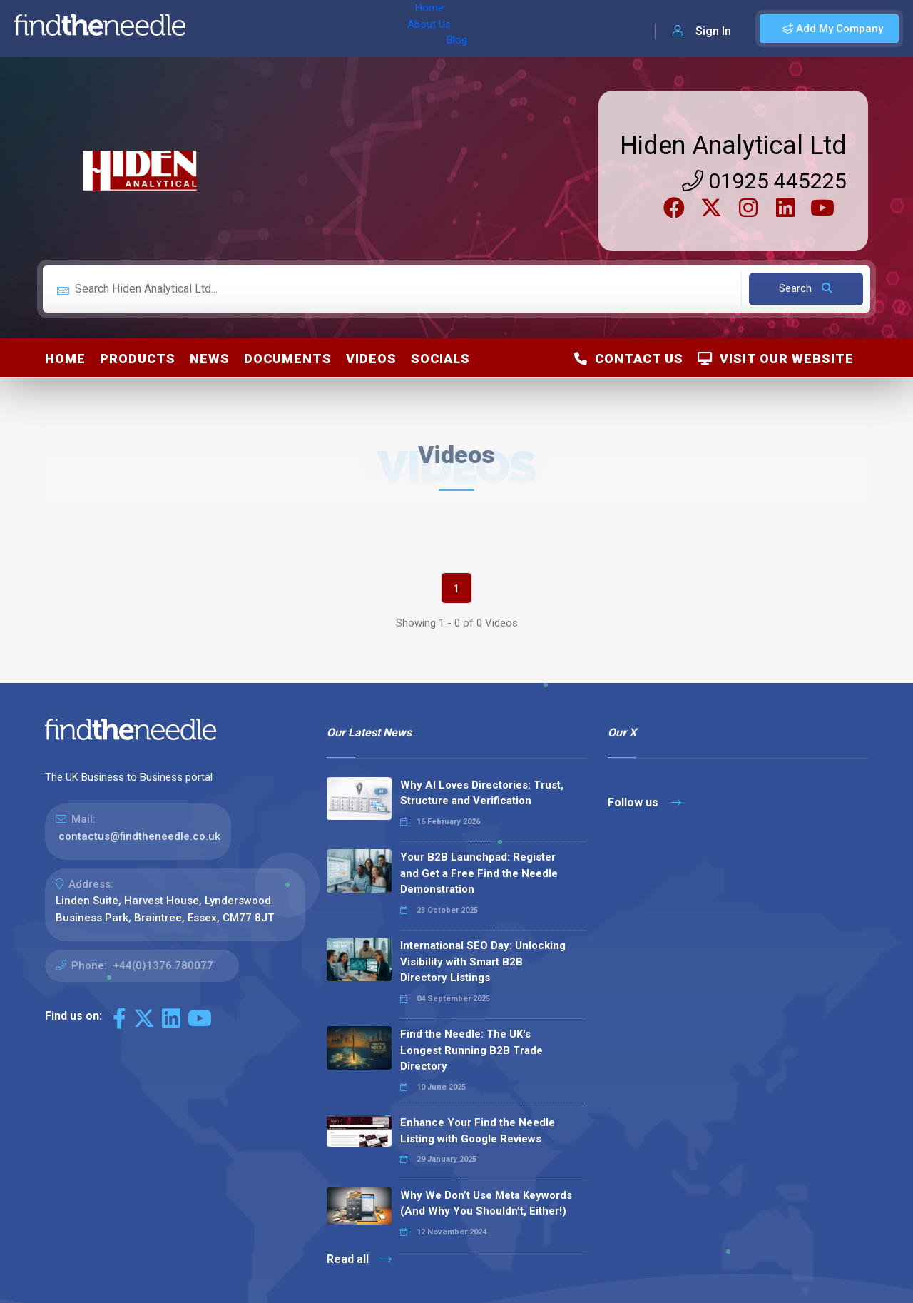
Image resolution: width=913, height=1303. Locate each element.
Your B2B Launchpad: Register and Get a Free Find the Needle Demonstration (479, 873)
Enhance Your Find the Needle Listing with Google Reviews (477, 1130)
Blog (320, 28)
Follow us (644, 802)
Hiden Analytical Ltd (733, 146)
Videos (371, 358)
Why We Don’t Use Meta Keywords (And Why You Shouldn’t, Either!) (486, 1203)
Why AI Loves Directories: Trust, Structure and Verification (481, 793)
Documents (288, 358)
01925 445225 (764, 180)
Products (137, 358)
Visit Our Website (776, 358)
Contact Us (628, 358)
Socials (440, 358)
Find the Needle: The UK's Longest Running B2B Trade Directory (471, 1050)
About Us (270, 28)
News (210, 358)
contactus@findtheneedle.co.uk (139, 836)
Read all (359, 1259)
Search (805, 288)
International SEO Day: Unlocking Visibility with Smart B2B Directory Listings (483, 961)
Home (216, 28)
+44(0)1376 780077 (163, 965)
